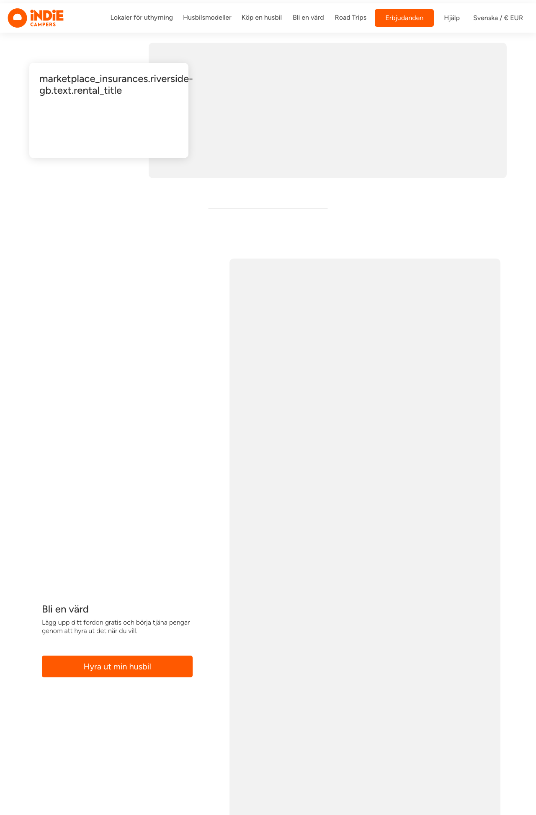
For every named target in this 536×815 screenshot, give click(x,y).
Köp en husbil (262, 17)
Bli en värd (308, 17)
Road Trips (351, 17)
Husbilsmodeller (207, 17)
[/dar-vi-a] (141, 18)
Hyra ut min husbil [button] (117, 666)
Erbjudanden (404, 18)
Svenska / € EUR (498, 18)
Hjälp (452, 18)
